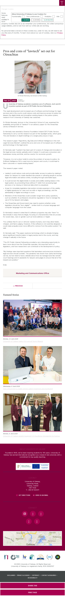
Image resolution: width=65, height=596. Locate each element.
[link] (6, 557)
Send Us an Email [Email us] (41, 495)
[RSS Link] (37, 521)
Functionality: (16, 16)
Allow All (26, 19)
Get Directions (24, 495)
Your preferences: (33, 16)
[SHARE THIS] (32, 585)
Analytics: (48, 16)
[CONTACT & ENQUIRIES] (49, 575)
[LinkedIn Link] (29, 521)
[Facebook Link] (33, 514)
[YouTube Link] (41, 514)
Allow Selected (48, 19)
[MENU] (62, 3)
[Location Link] (32, 544)
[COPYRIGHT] (36, 575)
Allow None (36, 19)
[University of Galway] (10, 42)
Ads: (58, 16)
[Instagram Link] (25, 514)
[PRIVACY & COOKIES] (24, 575)
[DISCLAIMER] (12, 575)
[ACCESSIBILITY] (32, 578)
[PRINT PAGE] (32, 592)
